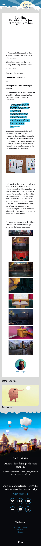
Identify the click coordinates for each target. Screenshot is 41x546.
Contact (20, 532)
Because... (7, 407)
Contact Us (20, 494)
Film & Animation (20, 527)
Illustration (21, 530)
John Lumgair (20, 371)
